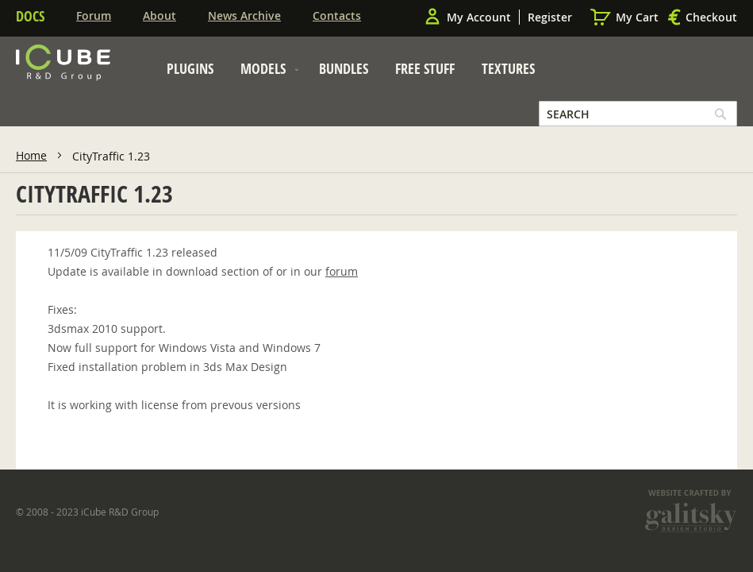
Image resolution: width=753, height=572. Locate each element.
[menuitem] (190, 68)
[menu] (351, 72)
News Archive (244, 15)
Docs (30, 15)
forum (341, 271)
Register (550, 17)
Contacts (337, 15)
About (159, 15)
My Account (479, 17)
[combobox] (638, 113)
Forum (93, 15)
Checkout (711, 17)
